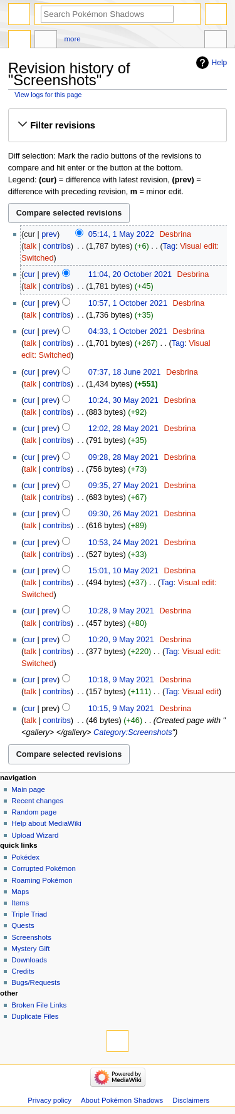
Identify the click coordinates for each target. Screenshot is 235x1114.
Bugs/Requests (35, 982)
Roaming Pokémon (41, 880)
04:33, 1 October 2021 (127, 331)
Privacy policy (49, 1100)
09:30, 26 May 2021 (123, 513)
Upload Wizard (34, 835)
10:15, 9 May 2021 (121, 708)
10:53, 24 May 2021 (123, 542)
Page (19, 41)
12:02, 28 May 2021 (123, 428)
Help (219, 62)
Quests (22, 925)
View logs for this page (47, 94)
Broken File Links (38, 1005)
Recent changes (37, 800)
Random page (33, 812)
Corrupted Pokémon (43, 868)
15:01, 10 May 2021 (123, 570)
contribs (56, 246)
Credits (22, 971)
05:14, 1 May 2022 (121, 234)
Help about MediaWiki (46, 823)
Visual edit (200, 691)
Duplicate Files (34, 1016)
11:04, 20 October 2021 (130, 274)
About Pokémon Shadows (122, 1100)
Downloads (29, 960)
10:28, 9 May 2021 (121, 610)
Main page (28, 789)
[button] (117, 125)
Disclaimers (190, 1100)
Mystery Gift (30, 948)
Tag (169, 246)
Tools (215, 41)
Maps (20, 891)
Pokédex (25, 857)
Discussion (45, 41)
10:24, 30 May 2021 (123, 400)
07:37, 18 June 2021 (124, 372)
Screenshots (31, 937)
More (73, 39)
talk (30, 246)
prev (49, 234)
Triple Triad (29, 914)
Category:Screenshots (132, 732)
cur (29, 274)
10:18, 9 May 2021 (121, 679)
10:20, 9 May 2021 (121, 639)
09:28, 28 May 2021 (123, 457)
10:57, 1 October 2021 (127, 303)
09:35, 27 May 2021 (123, 485)
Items (20, 903)
